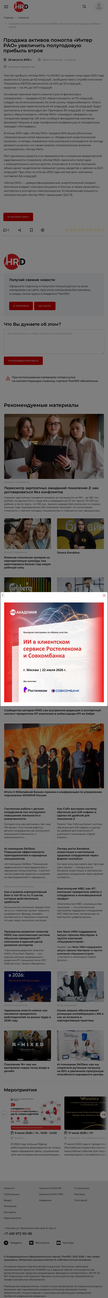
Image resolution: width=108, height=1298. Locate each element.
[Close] (104, 595)
